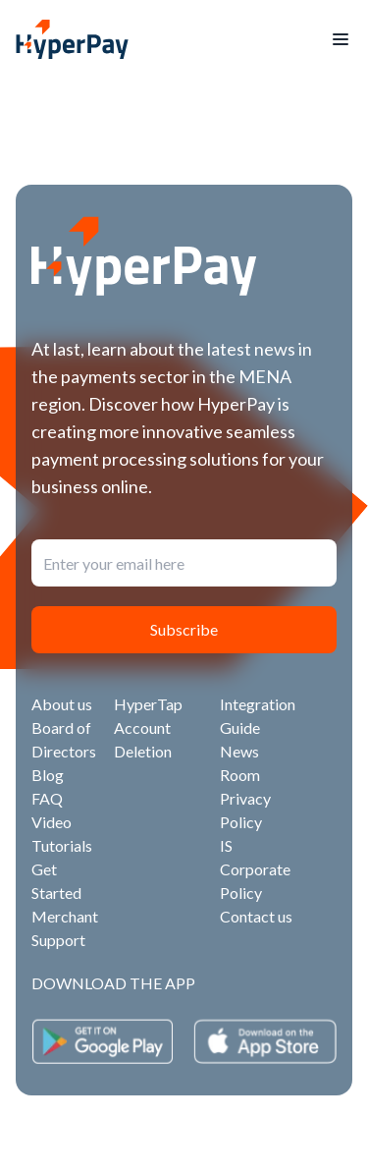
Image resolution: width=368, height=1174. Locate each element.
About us (61, 704)
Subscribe (184, 629)
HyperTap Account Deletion (148, 727)
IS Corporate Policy (255, 869)
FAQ (47, 798)
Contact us (256, 916)
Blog (47, 774)
